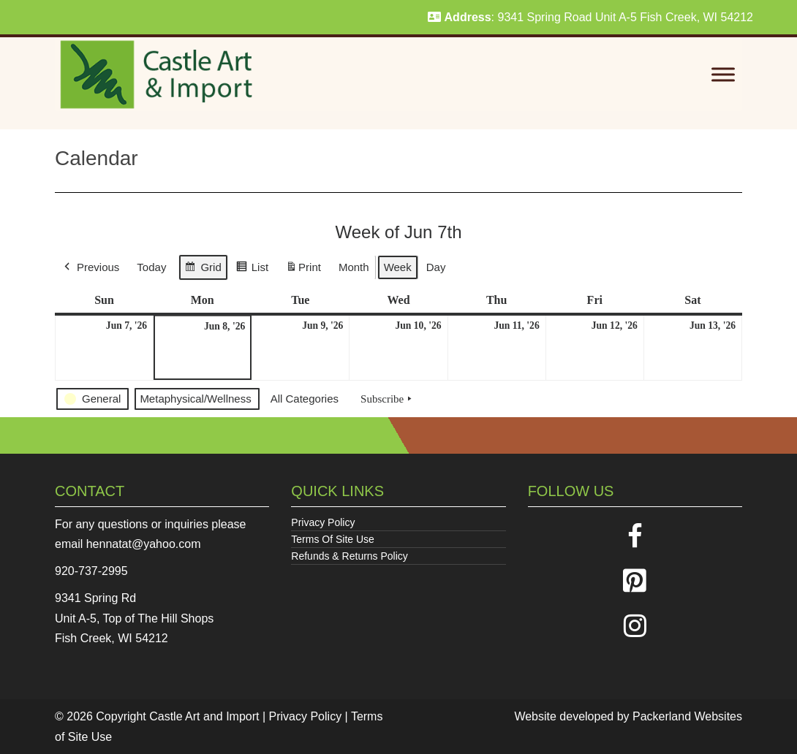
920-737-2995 (91, 571)
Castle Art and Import (204, 716)
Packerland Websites (687, 716)
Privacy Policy (323, 522)
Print (303, 270)
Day (436, 267)
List (251, 269)
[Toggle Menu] (723, 75)
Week (398, 267)
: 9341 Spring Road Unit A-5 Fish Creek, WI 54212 (590, 17)
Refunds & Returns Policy (349, 556)
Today (151, 267)
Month (354, 267)
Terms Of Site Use (332, 539)
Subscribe (387, 399)
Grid (202, 269)
